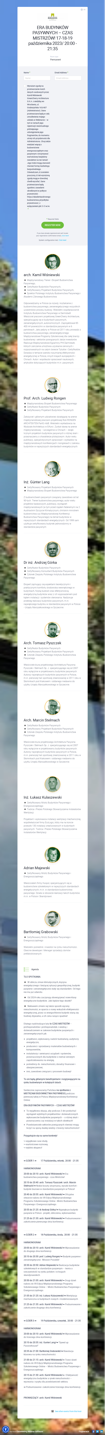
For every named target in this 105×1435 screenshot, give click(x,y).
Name (26, 72)
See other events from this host (66, 1411)
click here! (65, 236)
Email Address (61, 72)
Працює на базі (22, 1431)
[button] (6, 1429)
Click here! (62, 240)
